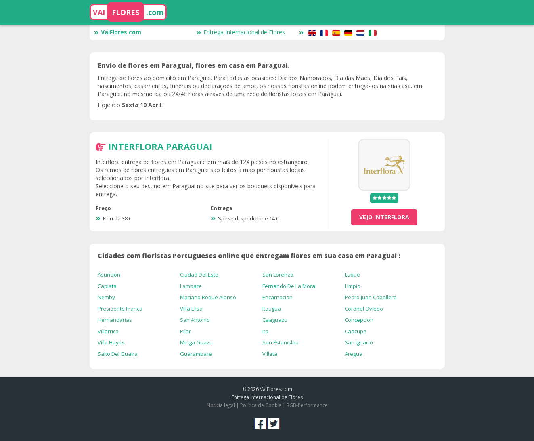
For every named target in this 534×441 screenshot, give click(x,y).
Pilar (185, 331)
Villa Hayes (111, 342)
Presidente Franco (120, 308)
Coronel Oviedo (364, 308)
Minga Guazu (196, 342)
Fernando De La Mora (288, 286)
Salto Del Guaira (118, 353)
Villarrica (108, 331)
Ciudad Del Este (199, 274)
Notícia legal (221, 405)
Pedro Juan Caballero (371, 297)
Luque (352, 274)
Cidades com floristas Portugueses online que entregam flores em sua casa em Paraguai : (249, 255)
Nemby (106, 297)
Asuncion (109, 274)
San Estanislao (280, 342)
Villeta (269, 353)
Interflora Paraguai (160, 146)
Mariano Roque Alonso (208, 297)
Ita (265, 331)
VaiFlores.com (117, 32)
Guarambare (196, 353)
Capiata (107, 286)
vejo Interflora (384, 217)
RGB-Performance (307, 405)
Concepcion (359, 319)
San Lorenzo (277, 274)
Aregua (353, 353)
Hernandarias (115, 319)
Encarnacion (277, 297)
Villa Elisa (191, 308)
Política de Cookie (260, 405)
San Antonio (195, 319)
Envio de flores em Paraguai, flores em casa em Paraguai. (194, 65)
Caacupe (355, 331)
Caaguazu (274, 319)
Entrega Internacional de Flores (240, 32)
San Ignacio (359, 342)
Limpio (352, 286)
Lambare (191, 286)
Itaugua (271, 308)
